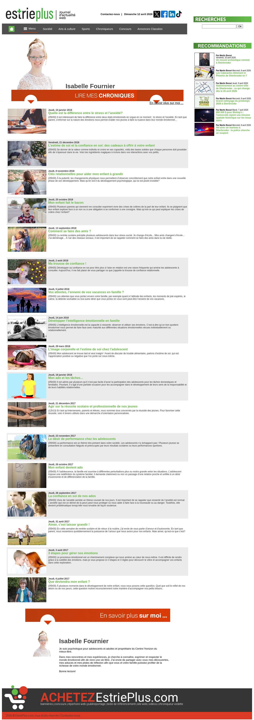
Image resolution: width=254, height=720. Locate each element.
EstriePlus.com (24, 716)
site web (142, 704)
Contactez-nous (110, 14)
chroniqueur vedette (170, 704)
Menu (30, 28)
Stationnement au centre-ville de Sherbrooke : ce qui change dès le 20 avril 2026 (233, 88)
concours (60, 704)
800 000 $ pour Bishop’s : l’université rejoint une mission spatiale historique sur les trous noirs (233, 116)
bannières (47, 704)
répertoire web (77, 704)
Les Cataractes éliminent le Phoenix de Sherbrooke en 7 (231, 74)
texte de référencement (121, 704)
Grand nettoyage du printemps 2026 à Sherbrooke (233, 102)
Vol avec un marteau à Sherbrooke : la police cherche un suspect (233, 130)
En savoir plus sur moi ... (166, 103)
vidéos (153, 704)
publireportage (96, 704)
